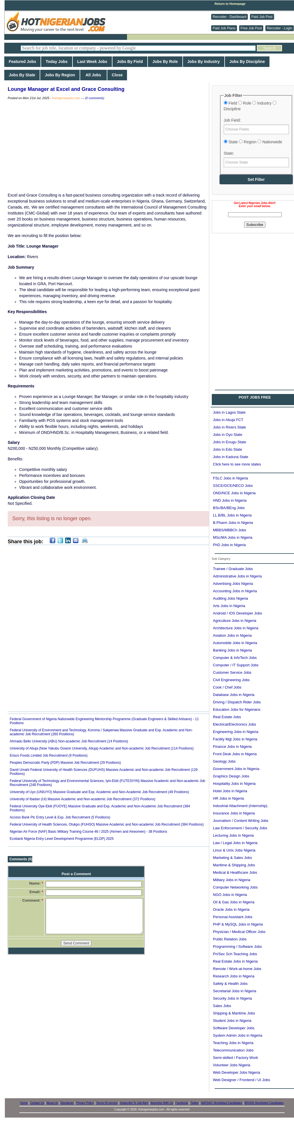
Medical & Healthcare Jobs (235, 872)
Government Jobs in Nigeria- (236, 769)
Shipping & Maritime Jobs (234, 1013)
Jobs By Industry (203, 61)
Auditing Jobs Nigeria (230, 598)
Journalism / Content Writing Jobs (240, 820)
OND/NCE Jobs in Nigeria (234, 493)
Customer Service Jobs (232, 672)
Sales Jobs (222, 1006)
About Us (52, 1102)
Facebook (182, 1102)
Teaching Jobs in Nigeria (233, 1043)
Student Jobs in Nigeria (232, 1020)
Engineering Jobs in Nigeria (235, 732)
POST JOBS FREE (255, 397)
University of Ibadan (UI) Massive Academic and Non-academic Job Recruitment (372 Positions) (82, 799)
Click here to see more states (237, 464)
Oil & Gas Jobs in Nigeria (233, 902)
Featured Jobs (22, 61)
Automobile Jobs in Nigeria (235, 643)
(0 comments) (94, 98)
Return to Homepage (230, 3)
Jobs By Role (165, 61)
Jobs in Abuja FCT (228, 420)
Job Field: (232, 120)
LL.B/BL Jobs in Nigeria (232, 515)
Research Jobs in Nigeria (233, 976)
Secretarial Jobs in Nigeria (234, 991)
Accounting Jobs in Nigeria (235, 591)
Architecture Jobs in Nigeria (235, 628)
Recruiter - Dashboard (229, 17)
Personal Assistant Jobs (232, 917)
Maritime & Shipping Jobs (234, 865)
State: (229, 153)
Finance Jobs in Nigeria (232, 746)
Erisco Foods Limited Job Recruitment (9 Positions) (49, 755)
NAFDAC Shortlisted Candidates (221, 1102)
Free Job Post (251, 28)
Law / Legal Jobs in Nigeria (235, 843)
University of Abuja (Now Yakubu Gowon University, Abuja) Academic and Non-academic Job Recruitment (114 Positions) (102, 748)
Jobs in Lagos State (229, 412)
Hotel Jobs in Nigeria (230, 791)
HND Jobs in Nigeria (230, 500)
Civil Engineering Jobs (231, 680)
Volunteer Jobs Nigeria (231, 1065)
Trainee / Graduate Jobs (233, 569)
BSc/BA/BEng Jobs (229, 508)
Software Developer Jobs (233, 1028)
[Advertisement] (108, 146)
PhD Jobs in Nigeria (229, 545)
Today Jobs (56, 61)
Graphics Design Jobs (231, 776)
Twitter (194, 1102)
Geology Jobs (224, 761)
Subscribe (254, 224)
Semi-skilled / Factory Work (235, 1057)
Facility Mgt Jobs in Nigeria (235, 739)
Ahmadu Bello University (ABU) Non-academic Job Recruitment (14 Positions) (69, 741)
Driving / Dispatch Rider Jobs (237, 702)
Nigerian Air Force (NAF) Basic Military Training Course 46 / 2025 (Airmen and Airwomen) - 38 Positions (88, 832)
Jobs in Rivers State (229, 427)
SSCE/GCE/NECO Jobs (233, 485)
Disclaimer (67, 1102)
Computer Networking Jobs (235, 887)
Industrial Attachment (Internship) (240, 806)
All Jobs (93, 75)
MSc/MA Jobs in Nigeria (232, 537)
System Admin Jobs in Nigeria (237, 1035)
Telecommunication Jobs (233, 1050)
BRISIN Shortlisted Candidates (264, 1102)
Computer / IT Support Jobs (235, 665)
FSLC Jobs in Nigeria (230, 478)
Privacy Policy (85, 1102)
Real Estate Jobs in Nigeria (235, 961)
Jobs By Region (60, 75)
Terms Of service (107, 1102)
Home (24, 1102)
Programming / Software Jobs (237, 946)
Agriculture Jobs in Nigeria (234, 620)
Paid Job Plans (224, 28)
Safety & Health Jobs (230, 983)
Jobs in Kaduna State (230, 457)
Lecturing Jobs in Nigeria (233, 835)
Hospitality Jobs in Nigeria (234, 783)
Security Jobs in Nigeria (232, 998)
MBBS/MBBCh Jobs (229, 530)
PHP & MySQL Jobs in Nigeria (238, 924)
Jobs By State (22, 75)
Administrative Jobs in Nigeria (237, 576)
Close (117, 75)
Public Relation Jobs (230, 939)
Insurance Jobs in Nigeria (234, 813)
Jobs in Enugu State (229, 442)
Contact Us (37, 1102)
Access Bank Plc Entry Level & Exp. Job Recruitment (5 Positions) (60, 817)
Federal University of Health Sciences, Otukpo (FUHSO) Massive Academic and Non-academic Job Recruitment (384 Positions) (107, 824)
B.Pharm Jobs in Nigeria (233, 522)
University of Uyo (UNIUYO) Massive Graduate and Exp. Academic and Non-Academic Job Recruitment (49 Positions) (99, 792)
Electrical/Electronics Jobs (234, 724)
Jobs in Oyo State (227, 434)
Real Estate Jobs (227, 717)
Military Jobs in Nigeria (231, 880)
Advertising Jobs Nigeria (233, 583)
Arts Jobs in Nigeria (229, 606)
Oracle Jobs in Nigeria (231, 909)
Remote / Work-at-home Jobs (237, 969)
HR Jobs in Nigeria (228, 798)
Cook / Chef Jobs (227, 687)
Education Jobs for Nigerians (236, 709)
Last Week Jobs (92, 61)
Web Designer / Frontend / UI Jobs (241, 1080)
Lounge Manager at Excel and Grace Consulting (66, 89)
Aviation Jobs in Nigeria (232, 635)
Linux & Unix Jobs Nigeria (234, 850)
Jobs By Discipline (247, 61)
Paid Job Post (262, 17)
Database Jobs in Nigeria (233, 695)
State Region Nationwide (253, 142)
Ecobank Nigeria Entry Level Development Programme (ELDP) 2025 (62, 839)
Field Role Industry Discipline (250, 106)
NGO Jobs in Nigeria (230, 895)
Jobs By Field (130, 61)
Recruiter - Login (279, 28)
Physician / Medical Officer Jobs (239, 932)
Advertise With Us (161, 1102)
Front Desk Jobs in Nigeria (235, 754)
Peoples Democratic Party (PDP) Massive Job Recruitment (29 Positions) (65, 763)
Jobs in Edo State (227, 449)
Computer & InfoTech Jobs (235, 658)
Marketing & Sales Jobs (232, 857)
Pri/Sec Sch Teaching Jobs (235, 954)
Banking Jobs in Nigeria (232, 650)
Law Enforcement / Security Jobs (240, 828)
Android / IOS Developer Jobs (237, 613)
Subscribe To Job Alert (134, 1102)
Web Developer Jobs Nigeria (236, 1072)
